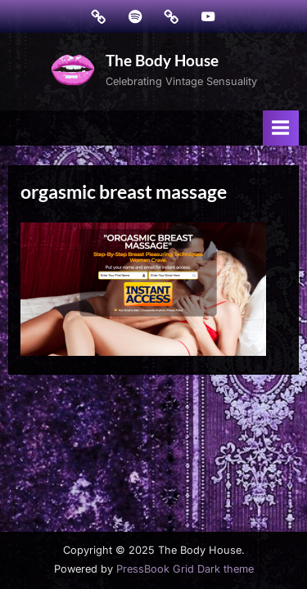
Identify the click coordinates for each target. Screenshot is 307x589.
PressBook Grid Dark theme (185, 569)
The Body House (162, 60)
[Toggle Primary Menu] (281, 128)
